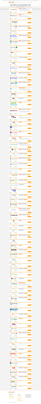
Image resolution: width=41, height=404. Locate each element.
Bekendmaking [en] (20, 395)
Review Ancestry (11, 395)
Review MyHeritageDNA (11, 396)
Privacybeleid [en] (19, 396)
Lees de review (29, 12)
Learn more (38, 0)
